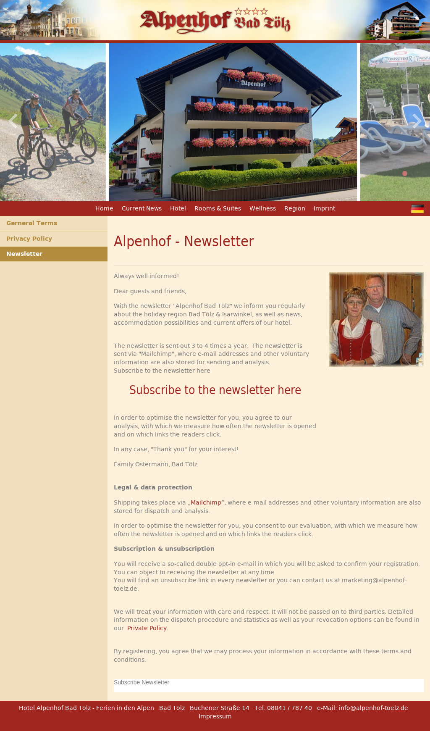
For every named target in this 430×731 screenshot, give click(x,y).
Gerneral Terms (31, 223)
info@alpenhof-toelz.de (373, 708)
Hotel (178, 208)
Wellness (262, 208)
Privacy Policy (29, 238)
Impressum (215, 716)
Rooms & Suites (217, 208)
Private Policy (147, 628)
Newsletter (24, 253)
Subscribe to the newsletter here (215, 390)
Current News (142, 208)
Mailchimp (206, 502)
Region (294, 208)
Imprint (324, 208)
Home (104, 208)
